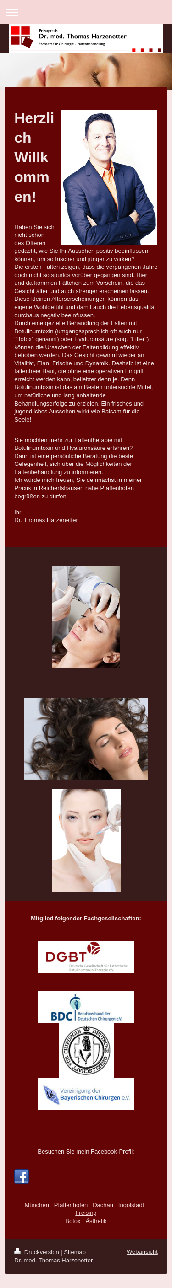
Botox (72, 1221)
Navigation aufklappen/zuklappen (86, 12)
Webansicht (142, 1251)
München (37, 1205)
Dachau (103, 1205)
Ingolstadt (131, 1205)
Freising (85, 1212)
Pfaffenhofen (71, 1205)
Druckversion (37, 1252)
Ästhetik (95, 1221)
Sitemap (75, 1252)
